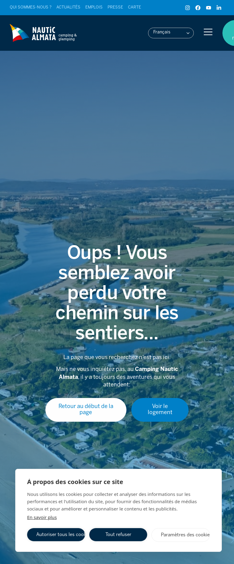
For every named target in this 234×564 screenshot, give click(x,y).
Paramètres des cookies (185, 535)
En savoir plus (42, 517)
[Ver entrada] (30, 7)
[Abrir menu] (208, 31)
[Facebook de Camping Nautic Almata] (199, 7)
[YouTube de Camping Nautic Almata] (210, 7)
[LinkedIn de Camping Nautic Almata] (220, 7)
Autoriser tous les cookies (60, 535)
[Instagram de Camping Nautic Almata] (189, 7)
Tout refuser (118, 535)
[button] (171, 33)
